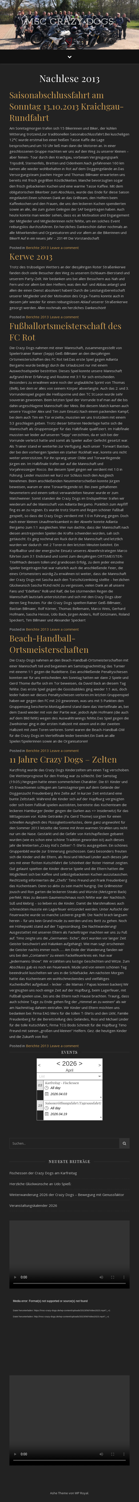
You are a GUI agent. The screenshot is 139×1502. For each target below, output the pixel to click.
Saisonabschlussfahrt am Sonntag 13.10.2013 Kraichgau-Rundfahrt (66, 106)
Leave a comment (64, 247)
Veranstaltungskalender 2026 (33, 1205)
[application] (69, 1332)
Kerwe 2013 (30, 256)
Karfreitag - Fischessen (62, 1083)
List (42, 1076)
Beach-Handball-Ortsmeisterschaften (49, 643)
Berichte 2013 (37, 247)
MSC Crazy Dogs (69, 21)
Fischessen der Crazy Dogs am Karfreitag (43, 1173)
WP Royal (81, 1493)
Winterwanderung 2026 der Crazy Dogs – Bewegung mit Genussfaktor (66, 1194)
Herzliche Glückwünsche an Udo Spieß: (40, 1183)
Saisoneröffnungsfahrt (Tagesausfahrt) (73, 1103)
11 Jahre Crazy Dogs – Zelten (63, 759)
